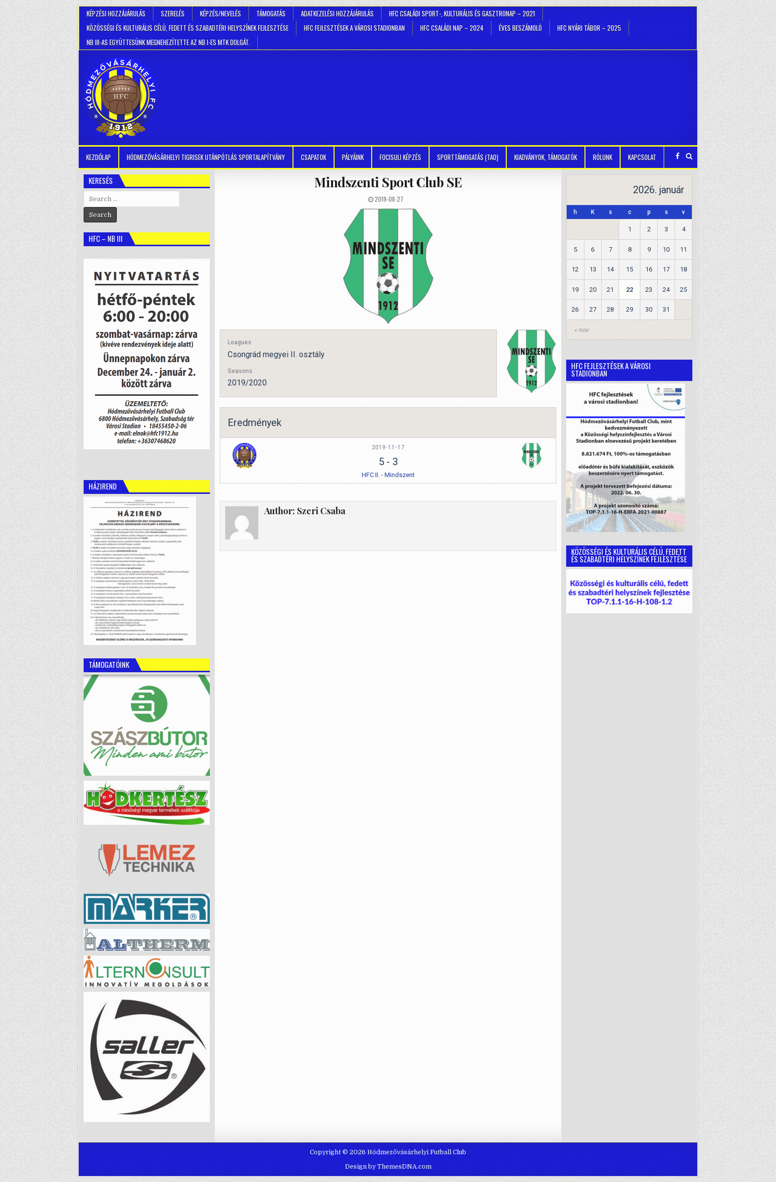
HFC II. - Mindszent (388, 475)
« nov (581, 329)
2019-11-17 (388, 447)
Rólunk (602, 157)
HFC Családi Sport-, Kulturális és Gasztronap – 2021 (462, 13)
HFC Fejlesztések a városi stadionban (354, 28)
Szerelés (173, 13)
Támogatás (271, 13)
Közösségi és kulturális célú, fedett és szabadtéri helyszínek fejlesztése (188, 28)
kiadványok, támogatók (545, 157)
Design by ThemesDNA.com (388, 1166)
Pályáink (353, 157)
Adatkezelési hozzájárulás (337, 13)
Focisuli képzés (400, 157)
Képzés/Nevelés (220, 13)
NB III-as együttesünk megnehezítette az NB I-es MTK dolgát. (168, 42)
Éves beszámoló (520, 28)
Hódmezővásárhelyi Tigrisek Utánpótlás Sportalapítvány (206, 157)
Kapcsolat (642, 157)
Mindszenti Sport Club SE (388, 182)
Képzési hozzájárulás (116, 13)
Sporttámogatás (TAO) (467, 157)
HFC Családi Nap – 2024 (452, 28)
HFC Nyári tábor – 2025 (589, 28)
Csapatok (313, 157)
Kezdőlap (98, 157)
